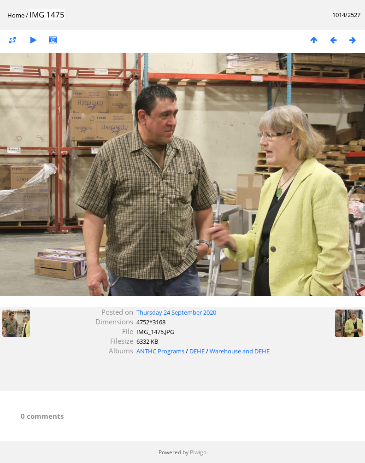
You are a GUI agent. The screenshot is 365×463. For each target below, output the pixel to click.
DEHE (197, 351)
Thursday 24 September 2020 (176, 312)
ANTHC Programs (160, 351)
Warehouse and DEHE (240, 351)
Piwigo (198, 452)
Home (15, 15)
